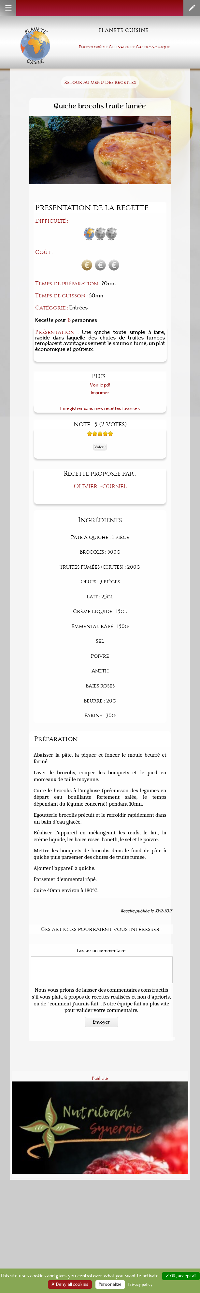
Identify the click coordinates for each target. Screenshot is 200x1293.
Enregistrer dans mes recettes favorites (100, 408)
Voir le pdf (100, 385)
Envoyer (101, 1022)
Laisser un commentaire (101, 951)
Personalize (110, 1284)
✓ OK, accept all (180, 1276)
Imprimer (100, 393)
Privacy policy (140, 1284)
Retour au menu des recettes (100, 82)
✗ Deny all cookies (70, 1284)
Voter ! (100, 447)
